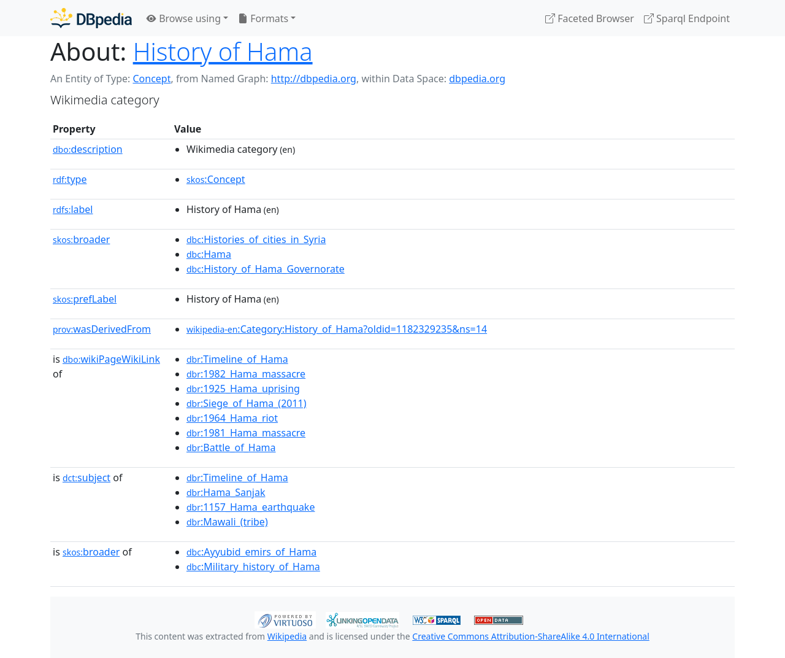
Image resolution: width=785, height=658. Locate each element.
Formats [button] (263, 18)
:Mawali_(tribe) (227, 521)
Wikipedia (287, 636)
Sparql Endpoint (687, 18)
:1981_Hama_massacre (245, 432)
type (70, 179)
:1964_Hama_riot (232, 418)
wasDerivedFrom (102, 329)
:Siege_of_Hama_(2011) (246, 403)
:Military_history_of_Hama (253, 566)
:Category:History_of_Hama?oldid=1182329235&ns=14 (336, 329)
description (88, 149)
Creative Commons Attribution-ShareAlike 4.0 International (530, 636)
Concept (151, 78)
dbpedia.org (477, 78)
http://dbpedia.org (313, 78)
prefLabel (85, 299)
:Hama (208, 254)
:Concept (215, 179)
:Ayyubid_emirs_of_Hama (251, 552)
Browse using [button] (184, 18)
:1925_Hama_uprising (243, 388)
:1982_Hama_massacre (245, 374)
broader (81, 239)
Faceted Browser (589, 18)
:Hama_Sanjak (225, 492)
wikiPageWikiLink (111, 359)
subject (86, 477)
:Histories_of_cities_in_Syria (256, 239)
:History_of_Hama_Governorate (265, 269)
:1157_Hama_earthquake (250, 507)
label (73, 209)
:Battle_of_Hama (231, 447)
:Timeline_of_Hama (237, 359)
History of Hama (223, 51)
